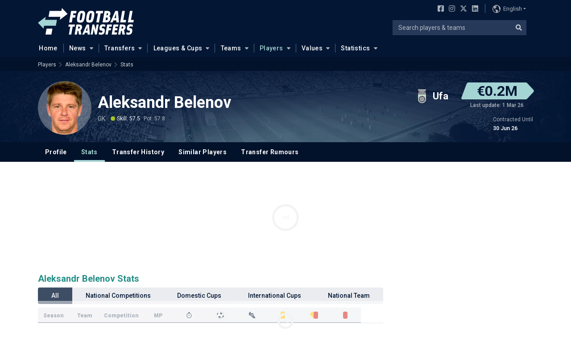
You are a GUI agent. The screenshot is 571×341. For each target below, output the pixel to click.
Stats (126, 65)
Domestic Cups (199, 295)
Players (271, 48)
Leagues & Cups (178, 48)
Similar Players (202, 152)
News (77, 48)
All (55, 295)
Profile (56, 152)
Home (45, 48)
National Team (349, 295)
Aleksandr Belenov (88, 65)
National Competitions (118, 295)
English (507, 9)
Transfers (119, 48)
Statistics (355, 48)
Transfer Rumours (269, 152)
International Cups (274, 295)
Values (312, 48)
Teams (231, 48)
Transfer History (138, 152)
